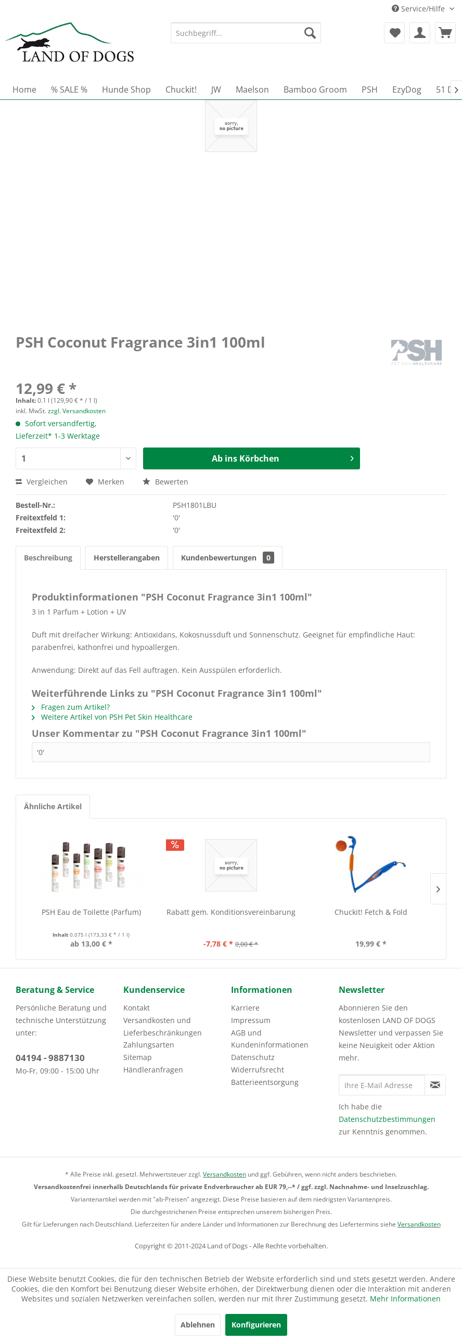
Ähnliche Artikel (53, 806)
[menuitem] (246, 32)
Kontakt (136, 1008)
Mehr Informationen (405, 1299)
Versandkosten (224, 1174)
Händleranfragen (153, 1070)
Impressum (251, 1020)
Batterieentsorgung (265, 1082)
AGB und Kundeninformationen (270, 1039)
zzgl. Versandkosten (77, 410)
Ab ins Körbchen (283, 457)
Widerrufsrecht (257, 1070)
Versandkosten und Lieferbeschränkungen (162, 1026)
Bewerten (165, 482)
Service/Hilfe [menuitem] (419, 9)
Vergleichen (42, 482)
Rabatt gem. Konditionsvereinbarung (231, 912)
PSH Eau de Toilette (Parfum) (91, 912)
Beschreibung (48, 558)
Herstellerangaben (127, 558)
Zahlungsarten (148, 1045)
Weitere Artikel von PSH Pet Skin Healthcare (112, 717)
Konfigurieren (256, 1325)
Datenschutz (253, 1057)
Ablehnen (198, 1325)
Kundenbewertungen (227, 558)
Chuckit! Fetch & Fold (371, 912)
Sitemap (137, 1057)
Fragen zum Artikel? (71, 707)
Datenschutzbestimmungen (387, 1119)
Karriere (245, 1008)
